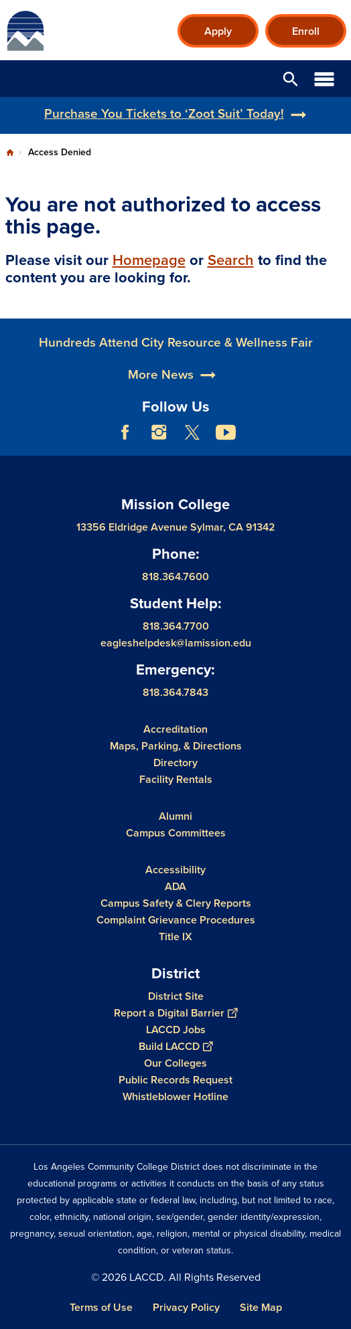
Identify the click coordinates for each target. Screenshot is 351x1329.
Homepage (149, 260)
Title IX (175, 936)
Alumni (175, 815)
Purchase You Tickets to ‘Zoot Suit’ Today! (164, 113)
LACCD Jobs (176, 1029)
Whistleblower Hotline (175, 1095)
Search (231, 260)
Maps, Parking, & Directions (176, 745)
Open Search (290, 78)
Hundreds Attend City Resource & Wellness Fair (176, 374)
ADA (175, 885)
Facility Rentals (175, 778)
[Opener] (337, 442)
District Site (176, 995)
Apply (218, 31)
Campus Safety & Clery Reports (175, 902)
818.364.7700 (176, 625)
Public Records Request (175, 1079)
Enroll (306, 31)
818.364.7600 (175, 576)
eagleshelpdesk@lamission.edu (175, 642)
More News (161, 406)
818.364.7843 (175, 691)
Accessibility (175, 869)
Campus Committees (176, 832)
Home (10, 152)
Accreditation (175, 728)
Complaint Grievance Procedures (175, 919)
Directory (175, 762)
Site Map (261, 1307)
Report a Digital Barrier (175, 1012)
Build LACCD (175, 1045)
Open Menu (324, 78)
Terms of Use (101, 1307)
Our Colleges (175, 1062)
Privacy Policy (186, 1307)
